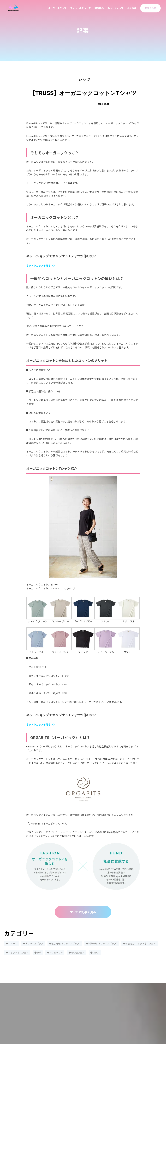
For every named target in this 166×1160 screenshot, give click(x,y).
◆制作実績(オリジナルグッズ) (101, 943)
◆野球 (37, 952)
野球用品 (99, 8)
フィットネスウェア (80, 8)
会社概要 (131, 8)
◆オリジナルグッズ (33, 943)
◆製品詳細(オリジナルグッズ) (64, 943)
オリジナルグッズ (57, 8)
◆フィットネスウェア (17, 952)
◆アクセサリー (55, 952)
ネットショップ (115, 8)
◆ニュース (11, 943)
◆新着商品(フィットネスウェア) (139, 943)
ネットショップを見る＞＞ (40, 265)
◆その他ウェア (76, 952)
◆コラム (94, 952)
